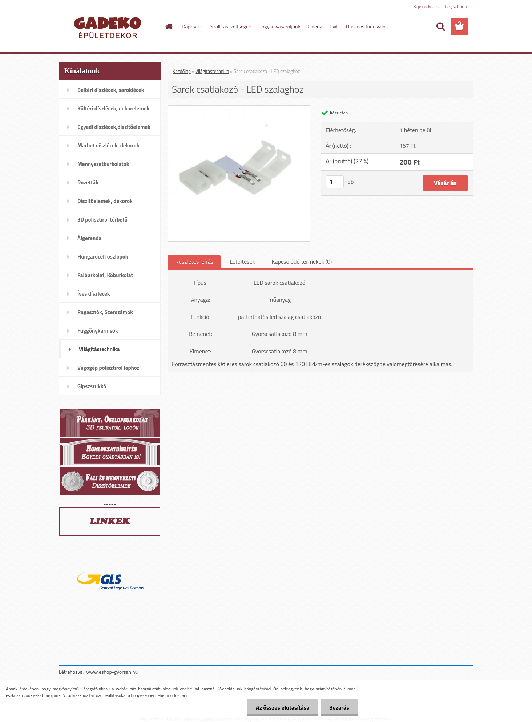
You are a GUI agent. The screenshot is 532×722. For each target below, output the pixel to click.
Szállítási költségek (230, 26)
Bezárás (338, 707)
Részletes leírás (194, 261)
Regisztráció (456, 6)
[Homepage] (168, 26)
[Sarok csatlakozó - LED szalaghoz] (239, 108)
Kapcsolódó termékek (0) (301, 261)
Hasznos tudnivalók (367, 26)
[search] (440, 26)
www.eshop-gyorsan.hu (112, 672)
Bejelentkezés (426, 6)
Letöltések (242, 261)
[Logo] (109, 27)
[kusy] (335, 181)
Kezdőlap (182, 71)
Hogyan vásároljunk (279, 26)
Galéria (314, 26)
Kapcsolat (192, 26)
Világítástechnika (212, 71)
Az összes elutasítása (280, 707)
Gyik (334, 26)
